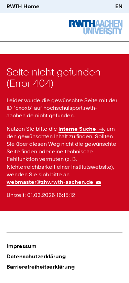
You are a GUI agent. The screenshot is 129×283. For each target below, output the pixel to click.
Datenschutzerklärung (36, 256)
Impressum (21, 246)
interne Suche (77, 129)
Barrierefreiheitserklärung (41, 266)
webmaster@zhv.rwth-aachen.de (50, 182)
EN (118, 6)
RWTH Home (23, 6)
